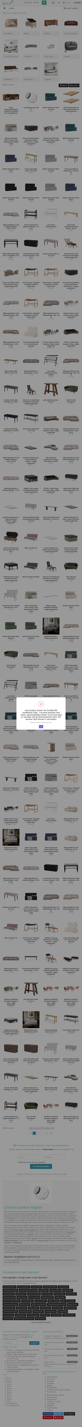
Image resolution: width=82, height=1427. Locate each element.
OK (41, 726)
